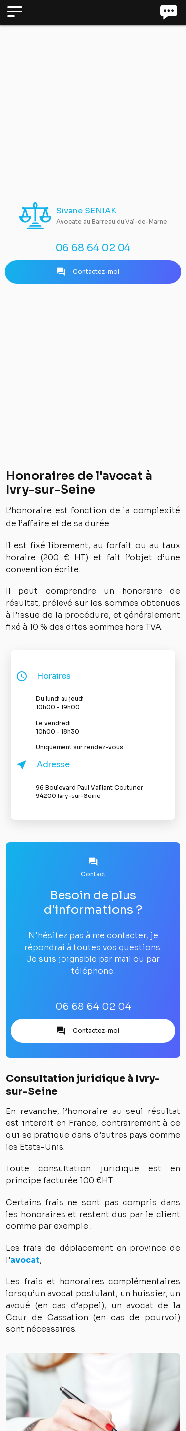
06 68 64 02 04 (93, 248)
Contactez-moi (87, 272)
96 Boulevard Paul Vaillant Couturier (103, 792)
